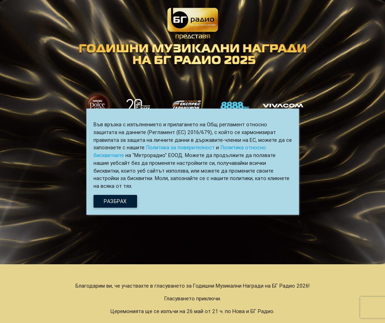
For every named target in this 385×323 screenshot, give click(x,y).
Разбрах (115, 201)
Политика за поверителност (180, 147)
